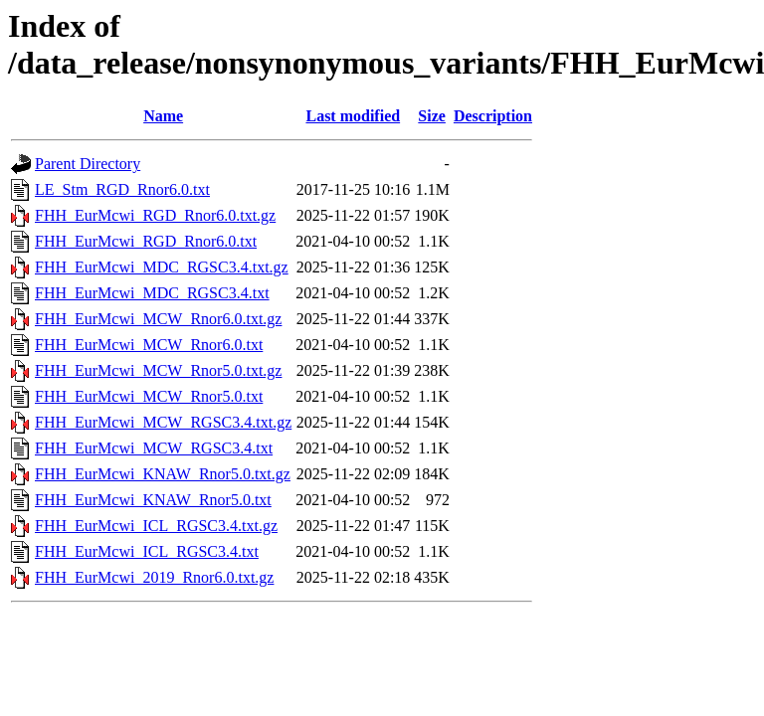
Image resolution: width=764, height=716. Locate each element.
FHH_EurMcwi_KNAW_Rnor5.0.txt (153, 499)
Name (163, 115)
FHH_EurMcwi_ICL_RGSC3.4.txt (147, 551)
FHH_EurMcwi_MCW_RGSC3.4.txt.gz (163, 422)
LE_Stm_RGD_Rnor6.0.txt (122, 189)
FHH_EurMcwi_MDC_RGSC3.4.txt (152, 292)
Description (493, 115)
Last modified (352, 115)
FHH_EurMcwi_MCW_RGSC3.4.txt (154, 448)
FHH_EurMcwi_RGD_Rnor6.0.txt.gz (155, 215)
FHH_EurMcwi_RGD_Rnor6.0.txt (146, 241)
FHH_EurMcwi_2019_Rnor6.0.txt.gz (154, 577)
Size (432, 115)
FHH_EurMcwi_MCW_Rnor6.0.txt (149, 344)
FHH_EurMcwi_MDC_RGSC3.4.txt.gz (161, 267)
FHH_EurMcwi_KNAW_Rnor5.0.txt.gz (162, 473)
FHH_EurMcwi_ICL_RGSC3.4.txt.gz (156, 525)
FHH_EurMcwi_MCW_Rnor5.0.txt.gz (158, 370)
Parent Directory (87, 163)
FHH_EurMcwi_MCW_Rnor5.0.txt (149, 396)
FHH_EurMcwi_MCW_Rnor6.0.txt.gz (158, 318)
